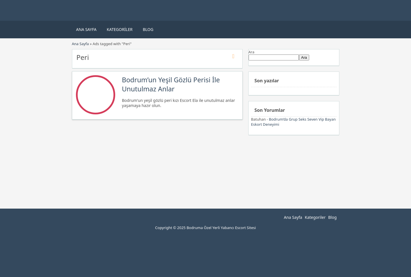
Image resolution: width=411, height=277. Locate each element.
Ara (252, 51)
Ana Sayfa (86, 29)
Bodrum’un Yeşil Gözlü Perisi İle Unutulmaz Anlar (171, 84)
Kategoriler (120, 29)
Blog (148, 29)
